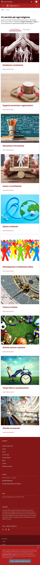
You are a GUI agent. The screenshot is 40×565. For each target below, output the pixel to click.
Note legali (4, 539)
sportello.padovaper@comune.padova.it (11, 483)
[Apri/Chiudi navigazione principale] (3, 5)
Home (2, 9)
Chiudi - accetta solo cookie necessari (20, 562)
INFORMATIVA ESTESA (7, 555)
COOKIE (14, 555)
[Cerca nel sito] (37, 6)
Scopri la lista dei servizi (8, 69)
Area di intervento (15, 29)
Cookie (3, 544)
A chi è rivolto (26, 29)
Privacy (3, 541)
